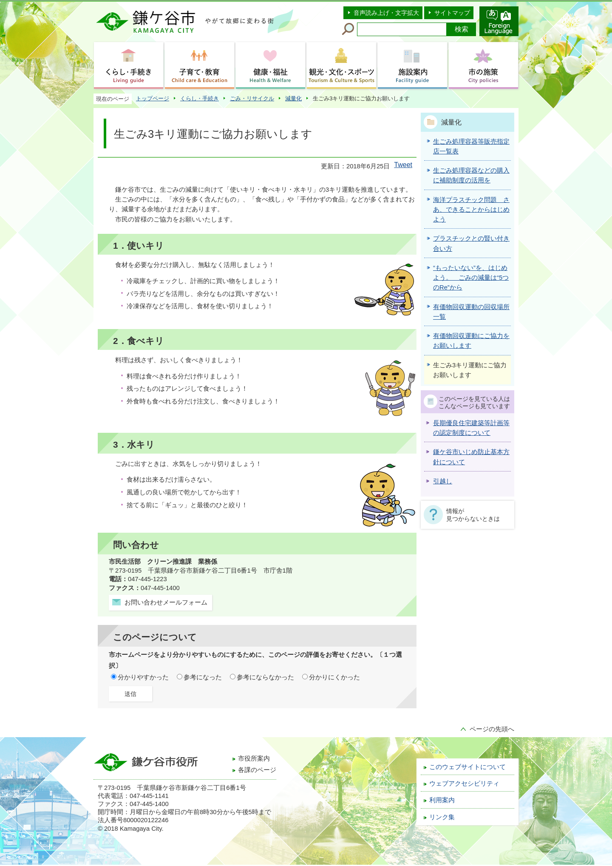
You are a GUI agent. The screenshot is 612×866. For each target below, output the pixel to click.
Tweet (403, 164)
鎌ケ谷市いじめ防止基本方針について (471, 457)
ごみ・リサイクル (252, 98)
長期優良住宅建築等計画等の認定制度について (471, 428)
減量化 (293, 98)
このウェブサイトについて (467, 767)
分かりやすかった (143, 677)
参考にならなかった (265, 677)
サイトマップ (452, 12)
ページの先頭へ (492, 729)
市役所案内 (254, 758)
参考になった (203, 677)
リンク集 (442, 817)
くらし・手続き (199, 98)
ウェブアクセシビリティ (464, 783)
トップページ (152, 98)
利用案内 (442, 800)
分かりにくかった (334, 677)
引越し (442, 481)
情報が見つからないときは (473, 515)
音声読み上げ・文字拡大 (386, 12)
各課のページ (257, 770)
